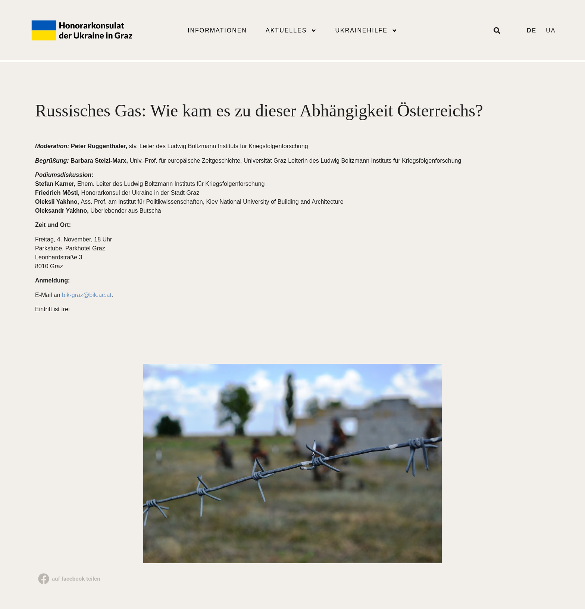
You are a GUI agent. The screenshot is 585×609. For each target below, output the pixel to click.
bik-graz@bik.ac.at (87, 295)
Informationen (217, 30)
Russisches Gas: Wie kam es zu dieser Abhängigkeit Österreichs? (259, 110)
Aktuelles (291, 30)
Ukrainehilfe (366, 30)
